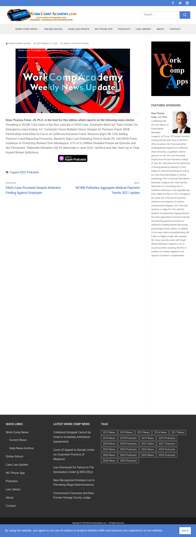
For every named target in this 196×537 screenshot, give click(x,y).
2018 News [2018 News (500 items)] (109, 438)
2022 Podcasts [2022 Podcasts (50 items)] (128, 449)
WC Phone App (15, 473)
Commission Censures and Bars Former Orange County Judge (73, 495)
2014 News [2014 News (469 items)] (126, 432)
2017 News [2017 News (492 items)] (178, 432)
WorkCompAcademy (18, 43)
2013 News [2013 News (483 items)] (109, 432)
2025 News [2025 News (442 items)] (147, 455)
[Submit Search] (185, 15)
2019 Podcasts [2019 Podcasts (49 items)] (167, 438)
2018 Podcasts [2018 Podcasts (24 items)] (128, 438)
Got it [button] (185, 530)
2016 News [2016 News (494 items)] (160, 432)
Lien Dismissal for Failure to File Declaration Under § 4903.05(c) (73, 470)
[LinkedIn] (187, 3)
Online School (14, 456)
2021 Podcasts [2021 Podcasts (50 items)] (167, 443)
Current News (18, 440)
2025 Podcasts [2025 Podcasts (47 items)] (167, 455)
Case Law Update (17, 464)
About (9, 497)
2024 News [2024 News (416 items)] (109, 455)
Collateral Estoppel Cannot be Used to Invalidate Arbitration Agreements (72, 437)
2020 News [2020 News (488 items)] (109, 443)
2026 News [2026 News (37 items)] (109, 460)
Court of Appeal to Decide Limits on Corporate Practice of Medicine (73, 454)
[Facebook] (173, 3)
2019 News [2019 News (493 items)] (147, 438)
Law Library (13, 489)
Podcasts (12, 481)
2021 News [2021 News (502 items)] (147, 443)
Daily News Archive (21, 448)
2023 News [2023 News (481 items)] (147, 449)
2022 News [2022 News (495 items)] (109, 449)
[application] (73, 81)
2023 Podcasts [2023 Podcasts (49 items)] (167, 449)
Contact (11, 505)
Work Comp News (17, 432)
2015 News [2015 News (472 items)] (143, 432)
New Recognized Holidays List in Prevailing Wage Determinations (74, 483)
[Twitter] (180, 3)
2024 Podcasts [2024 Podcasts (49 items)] (128, 455)
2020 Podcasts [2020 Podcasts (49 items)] (128, 443)
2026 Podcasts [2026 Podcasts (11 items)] (128, 460)
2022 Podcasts (29, 172)
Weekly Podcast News (75, 43)
